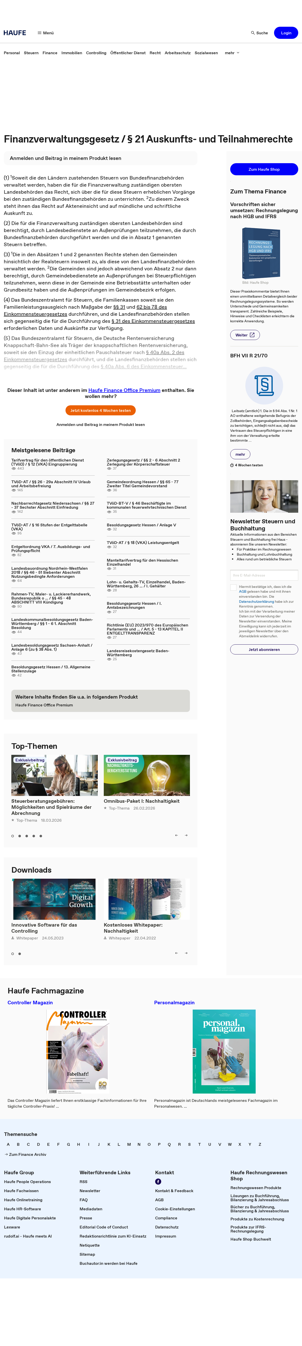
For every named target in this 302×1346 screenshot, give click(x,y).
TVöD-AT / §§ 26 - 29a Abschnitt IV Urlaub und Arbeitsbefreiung (51, 484)
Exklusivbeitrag (29, 760)
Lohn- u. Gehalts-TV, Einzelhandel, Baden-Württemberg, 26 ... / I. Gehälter (146, 584)
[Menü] (46, 32)
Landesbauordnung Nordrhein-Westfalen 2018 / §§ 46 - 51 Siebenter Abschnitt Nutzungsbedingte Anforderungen (49, 572)
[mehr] (232, 52)
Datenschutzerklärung (256, 601)
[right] (186, 835)
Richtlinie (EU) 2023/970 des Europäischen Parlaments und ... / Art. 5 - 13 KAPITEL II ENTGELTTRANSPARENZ (147, 629)
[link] (12, 52)
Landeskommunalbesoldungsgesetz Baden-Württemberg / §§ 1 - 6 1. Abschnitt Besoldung (52, 623)
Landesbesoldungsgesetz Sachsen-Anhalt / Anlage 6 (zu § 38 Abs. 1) (51, 647)
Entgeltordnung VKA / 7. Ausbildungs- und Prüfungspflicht (50, 549)
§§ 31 (119, 306)
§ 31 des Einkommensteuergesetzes (153, 321)
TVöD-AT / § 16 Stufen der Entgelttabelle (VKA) (49, 527)
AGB (242, 591)
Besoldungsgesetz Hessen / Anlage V (141, 525)
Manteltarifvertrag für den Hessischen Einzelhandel (142, 562)
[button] (286, 33)
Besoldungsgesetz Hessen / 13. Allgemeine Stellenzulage (50, 669)
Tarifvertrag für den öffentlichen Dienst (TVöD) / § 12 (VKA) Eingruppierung (47, 462)
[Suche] (259, 32)
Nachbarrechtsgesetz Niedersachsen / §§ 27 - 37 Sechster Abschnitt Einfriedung (52, 505)
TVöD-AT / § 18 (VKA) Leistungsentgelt (143, 542)
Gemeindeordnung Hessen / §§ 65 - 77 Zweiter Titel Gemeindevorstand (143, 484)
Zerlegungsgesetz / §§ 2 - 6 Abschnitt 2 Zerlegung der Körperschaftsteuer (143, 462)
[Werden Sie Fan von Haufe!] (158, 1182)
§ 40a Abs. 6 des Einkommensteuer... (144, 366)
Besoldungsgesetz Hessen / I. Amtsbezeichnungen (134, 605)
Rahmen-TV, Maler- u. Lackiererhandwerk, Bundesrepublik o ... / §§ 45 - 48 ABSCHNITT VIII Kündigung (51, 598)
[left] (177, 835)
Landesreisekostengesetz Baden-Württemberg (138, 653)
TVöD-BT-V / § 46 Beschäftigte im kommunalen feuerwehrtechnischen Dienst (146, 505)
